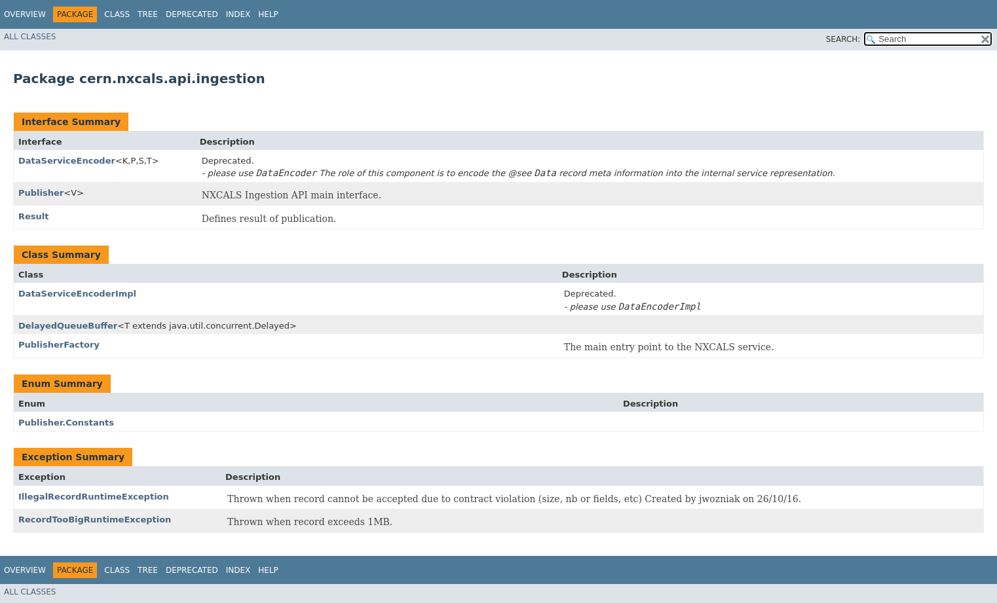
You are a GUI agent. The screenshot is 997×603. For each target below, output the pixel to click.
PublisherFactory (59, 345)
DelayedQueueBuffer (67, 326)
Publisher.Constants (66, 423)
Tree (148, 14)
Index (238, 14)
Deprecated (192, 14)
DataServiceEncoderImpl (77, 294)
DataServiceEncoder (66, 161)
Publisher (41, 193)
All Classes (30, 36)
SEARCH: (843, 39)
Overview (25, 14)
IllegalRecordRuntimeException (93, 497)
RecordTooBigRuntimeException (94, 519)
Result (33, 216)
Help (268, 14)
